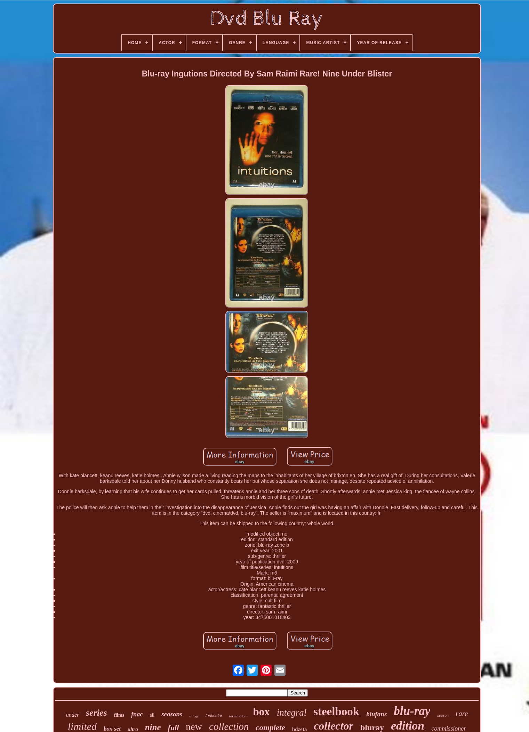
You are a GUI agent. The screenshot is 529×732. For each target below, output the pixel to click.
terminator (237, 716)
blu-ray (412, 711)
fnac (137, 714)
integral (292, 712)
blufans (376, 714)
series (96, 713)
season (443, 715)
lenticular (214, 715)
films (119, 715)
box (261, 712)
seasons (171, 714)
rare (462, 713)
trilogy (194, 716)
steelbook (336, 711)
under (72, 715)
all (152, 715)
